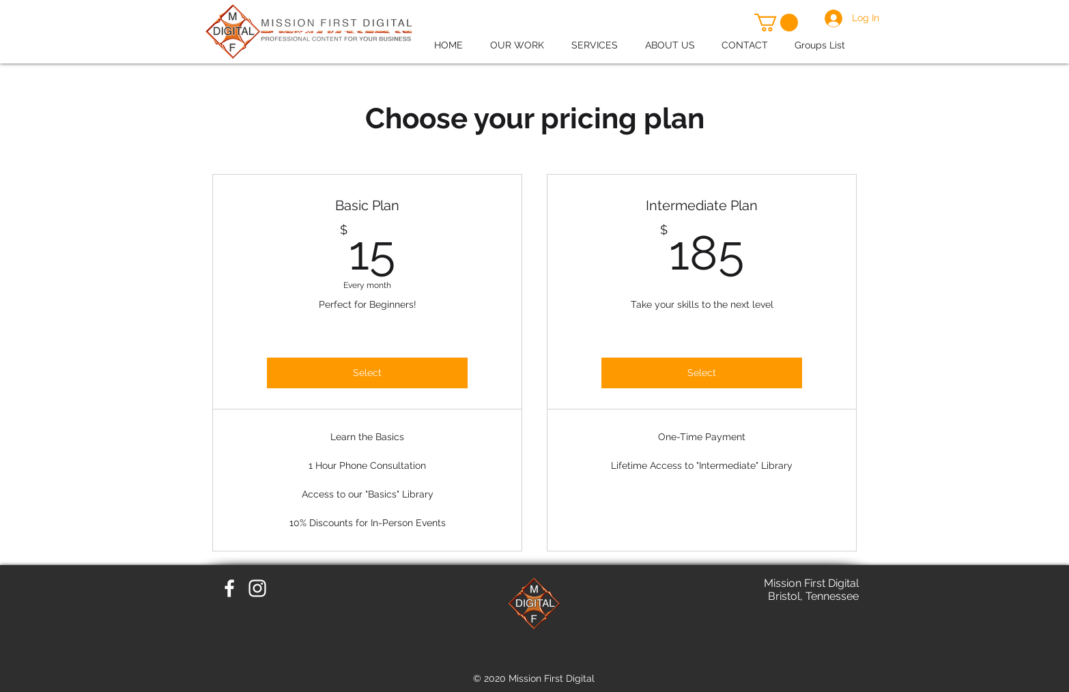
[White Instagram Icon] (257, 588)
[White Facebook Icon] (229, 588)
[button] (776, 22)
